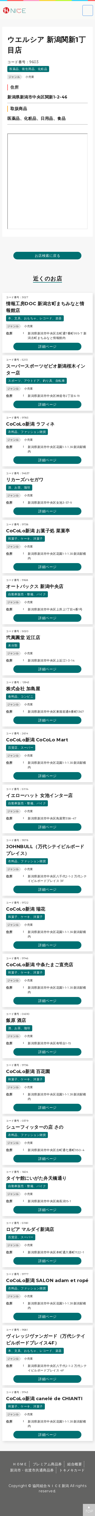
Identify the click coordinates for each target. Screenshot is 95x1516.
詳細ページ (47, 346)
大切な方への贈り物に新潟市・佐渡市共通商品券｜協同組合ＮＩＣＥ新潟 (30, 10)
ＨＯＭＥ (20, 1464)
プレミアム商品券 (47, 1464)
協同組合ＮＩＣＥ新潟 (51, 1486)
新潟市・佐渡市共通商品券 (32, 1470)
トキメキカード (72, 1470)
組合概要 (74, 1464)
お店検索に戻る (47, 255)
